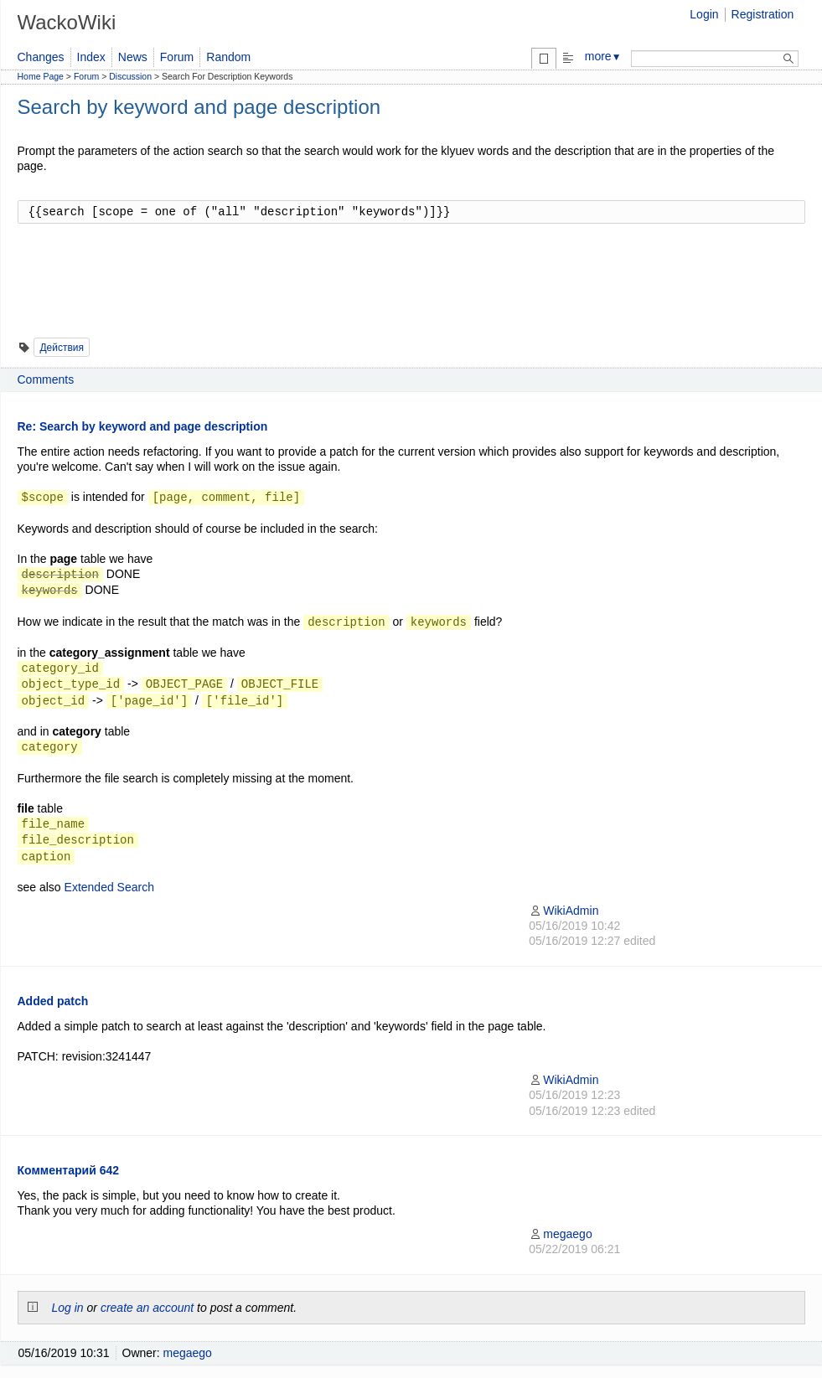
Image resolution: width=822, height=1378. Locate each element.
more (603, 56)
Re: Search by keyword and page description (143, 426)
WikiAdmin (563, 910)
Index (91, 57)
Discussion (130, 76)
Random (228, 57)
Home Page (41, 76)
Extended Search (109, 887)
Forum (177, 57)
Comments (46, 379)
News (132, 57)
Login (704, 14)
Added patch (53, 1001)
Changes (41, 57)
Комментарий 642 (69, 1170)
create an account (147, 1307)
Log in (68, 1307)
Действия (61, 348)
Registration (763, 14)
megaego (560, 1234)
